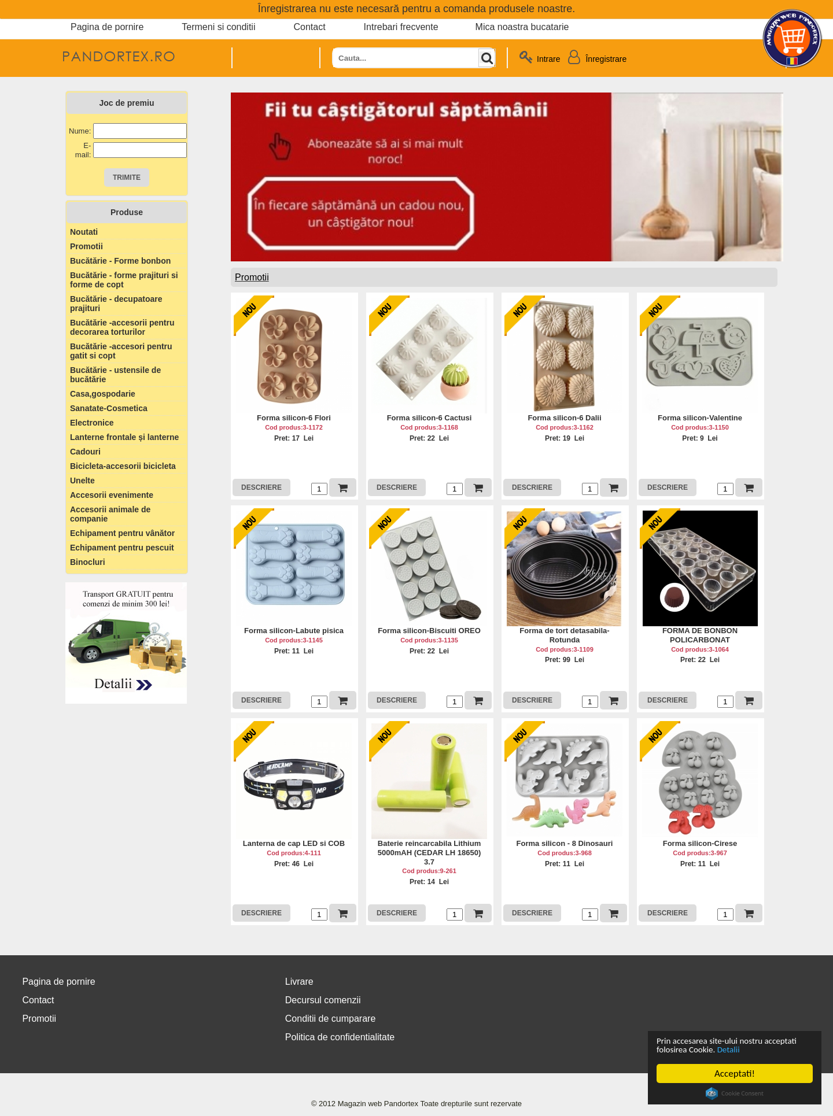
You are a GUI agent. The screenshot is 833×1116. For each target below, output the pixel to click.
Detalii (776, 1049)
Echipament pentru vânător (122, 533)
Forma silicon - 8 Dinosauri (565, 843)
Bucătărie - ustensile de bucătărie (115, 374)
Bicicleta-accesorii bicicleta (123, 466)
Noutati (84, 231)
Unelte (82, 480)
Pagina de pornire (107, 27)
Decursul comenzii (323, 1000)
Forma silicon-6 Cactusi (429, 417)
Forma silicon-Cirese (700, 843)
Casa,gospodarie (102, 393)
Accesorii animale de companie (110, 514)
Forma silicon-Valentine (700, 417)
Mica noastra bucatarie (522, 27)
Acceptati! (734, 1073)
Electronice (91, 422)
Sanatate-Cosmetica (109, 408)
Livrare (299, 981)
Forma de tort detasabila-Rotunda (564, 635)
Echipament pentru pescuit (122, 547)
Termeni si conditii (218, 27)
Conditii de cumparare (330, 1018)
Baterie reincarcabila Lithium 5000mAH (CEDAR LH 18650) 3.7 (429, 852)
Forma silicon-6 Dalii (564, 417)
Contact (309, 27)
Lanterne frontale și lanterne (124, 437)
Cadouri (85, 451)
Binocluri (87, 562)
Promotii (86, 246)
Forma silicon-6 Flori (294, 417)
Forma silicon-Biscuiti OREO (429, 630)
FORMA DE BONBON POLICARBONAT (700, 635)
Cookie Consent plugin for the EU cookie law (735, 1093)
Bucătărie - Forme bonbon (120, 260)
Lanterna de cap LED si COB (294, 843)
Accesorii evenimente (111, 495)
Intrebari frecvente (401, 27)
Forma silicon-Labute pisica (294, 630)
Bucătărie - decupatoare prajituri (116, 303)
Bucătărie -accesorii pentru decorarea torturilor (122, 327)
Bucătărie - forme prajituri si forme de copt (124, 280)
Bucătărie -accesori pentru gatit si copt (121, 351)
